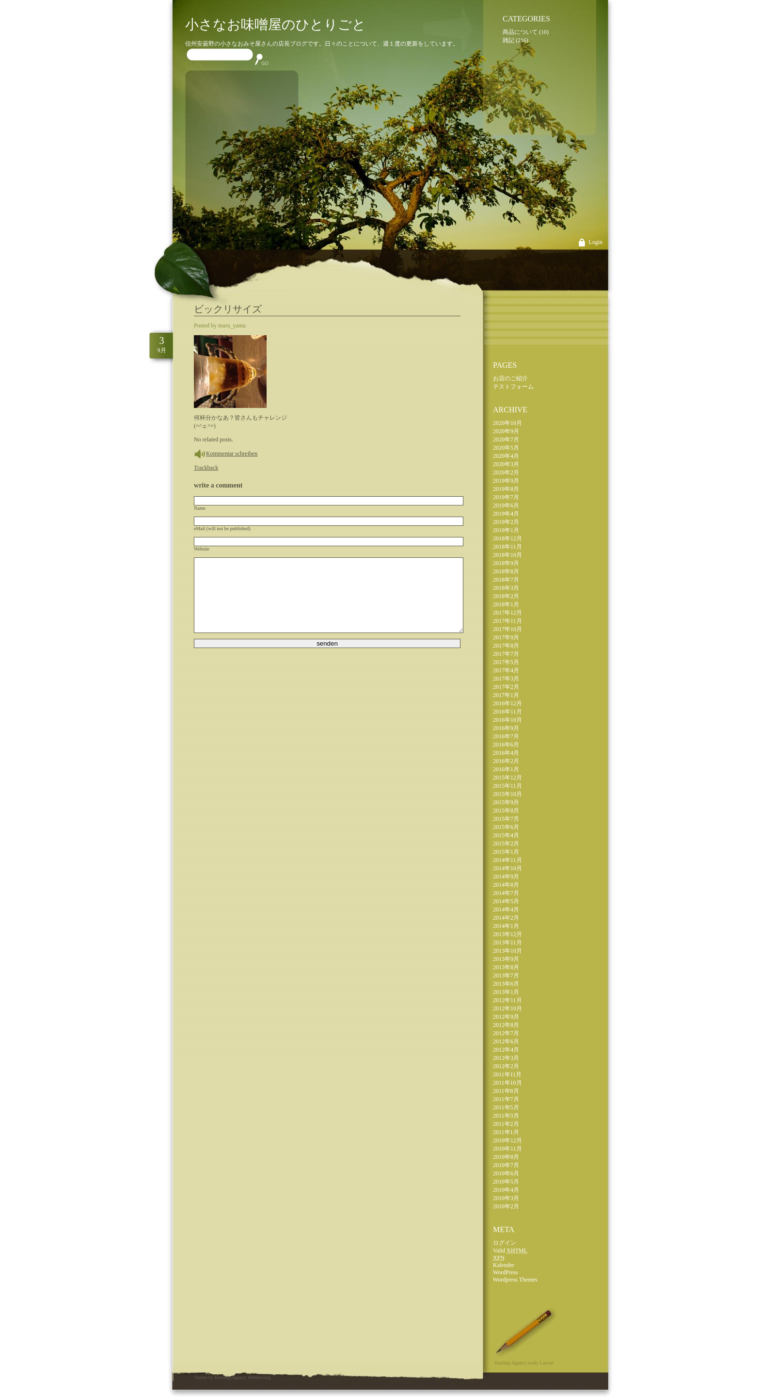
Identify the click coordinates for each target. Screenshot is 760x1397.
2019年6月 (506, 505)
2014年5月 (506, 901)
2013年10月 (507, 950)
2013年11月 (507, 942)
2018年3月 (506, 588)
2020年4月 (506, 456)
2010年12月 (507, 1140)
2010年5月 (506, 1181)
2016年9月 (506, 728)
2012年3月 (506, 1058)
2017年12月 (507, 612)
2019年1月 (506, 530)
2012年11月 (507, 1000)
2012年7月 (506, 1033)
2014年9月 (506, 876)
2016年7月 (506, 736)
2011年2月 (506, 1124)
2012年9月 (506, 1016)
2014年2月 (506, 917)
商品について (520, 32)
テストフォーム (513, 386)
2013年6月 (506, 983)
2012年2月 (506, 1066)
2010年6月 (506, 1173)
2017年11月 (507, 620)
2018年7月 (506, 579)
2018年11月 (507, 546)
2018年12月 (507, 538)
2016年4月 (506, 752)
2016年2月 (506, 761)
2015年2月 (506, 843)
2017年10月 (507, 629)
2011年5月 (506, 1107)
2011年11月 (507, 1074)
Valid (510, 1250)
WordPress (505, 1272)
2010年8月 (506, 1156)
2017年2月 (506, 686)
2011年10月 (507, 1082)
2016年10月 (507, 719)
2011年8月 (506, 1091)
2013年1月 (506, 992)
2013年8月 (506, 967)
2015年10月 (507, 794)
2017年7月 (506, 653)
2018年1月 (506, 604)
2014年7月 (506, 893)
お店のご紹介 (510, 378)
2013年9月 (506, 959)
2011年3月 (506, 1115)
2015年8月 (506, 810)
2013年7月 (506, 975)
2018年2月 (506, 596)
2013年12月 (507, 934)
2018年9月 (506, 563)
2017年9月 (506, 637)
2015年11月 (507, 785)
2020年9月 (506, 431)
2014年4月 (506, 909)
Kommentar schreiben (231, 453)
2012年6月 (506, 1041)
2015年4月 (506, 835)
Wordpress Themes (515, 1279)
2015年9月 (506, 802)
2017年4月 (506, 670)
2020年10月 (507, 423)
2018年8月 (506, 571)
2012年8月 (506, 1025)
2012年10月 (507, 1008)
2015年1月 (506, 851)
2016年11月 (507, 711)
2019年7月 (506, 497)
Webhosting (259, 1377)
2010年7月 (506, 1165)
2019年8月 (506, 489)
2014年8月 (506, 884)
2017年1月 (506, 695)
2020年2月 (506, 472)
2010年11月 (507, 1148)
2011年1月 (506, 1132)
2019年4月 (506, 513)
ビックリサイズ (228, 309)
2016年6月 (506, 744)
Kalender (503, 1265)
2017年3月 (506, 678)
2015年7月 (506, 818)
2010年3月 (506, 1198)
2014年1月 (506, 926)
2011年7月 (506, 1099)
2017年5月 (506, 662)
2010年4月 (506, 1189)
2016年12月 (507, 703)
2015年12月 (507, 777)
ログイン (504, 1242)
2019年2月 (506, 522)
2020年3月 (506, 464)
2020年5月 (506, 447)
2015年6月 (506, 827)
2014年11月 (507, 860)
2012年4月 (506, 1049)
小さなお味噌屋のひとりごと (275, 24)
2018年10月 (507, 555)
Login (595, 242)
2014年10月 (507, 868)
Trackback (206, 467)
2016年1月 (506, 769)
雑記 (508, 40)
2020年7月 (506, 439)
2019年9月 (506, 480)
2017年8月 (506, 645)
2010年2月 (506, 1206)
